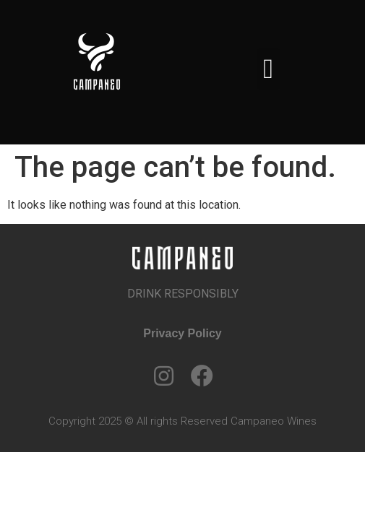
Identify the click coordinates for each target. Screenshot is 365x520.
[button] (268, 69)
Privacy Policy (182, 333)
